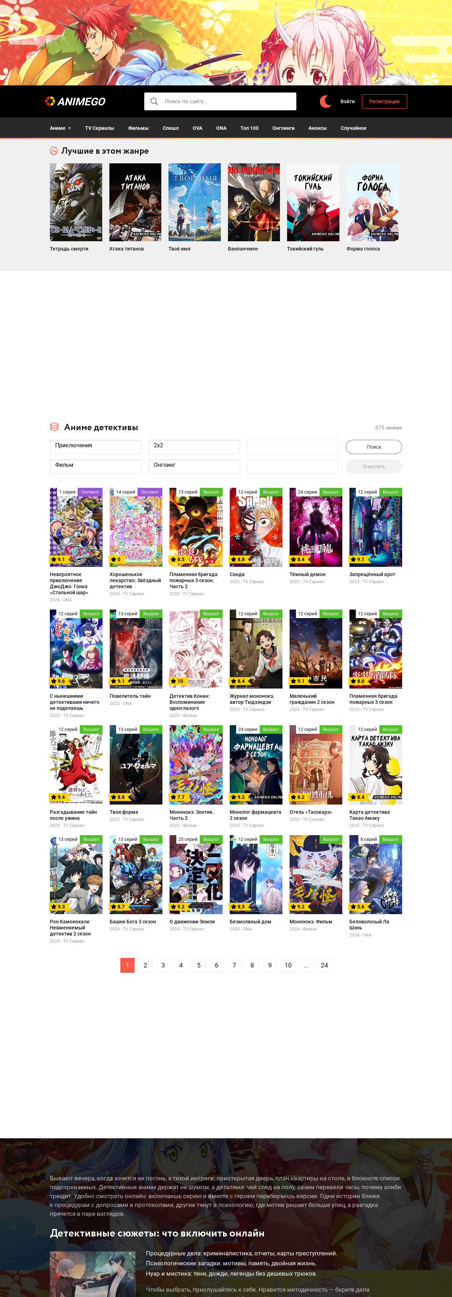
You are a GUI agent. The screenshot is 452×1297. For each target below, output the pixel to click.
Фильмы (138, 128)
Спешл (171, 128)
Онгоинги (283, 128)
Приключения (96, 442)
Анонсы (317, 128)
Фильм (96, 461)
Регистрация (379, 101)
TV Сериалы (99, 128)
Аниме (58, 128)
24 (324, 962)
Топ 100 (249, 128)
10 (288, 962)
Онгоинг (194, 461)
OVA (197, 128)
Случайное (354, 128)
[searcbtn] (142, 101)
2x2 (194, 442)
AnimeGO (87, 101)
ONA (221, 128)
